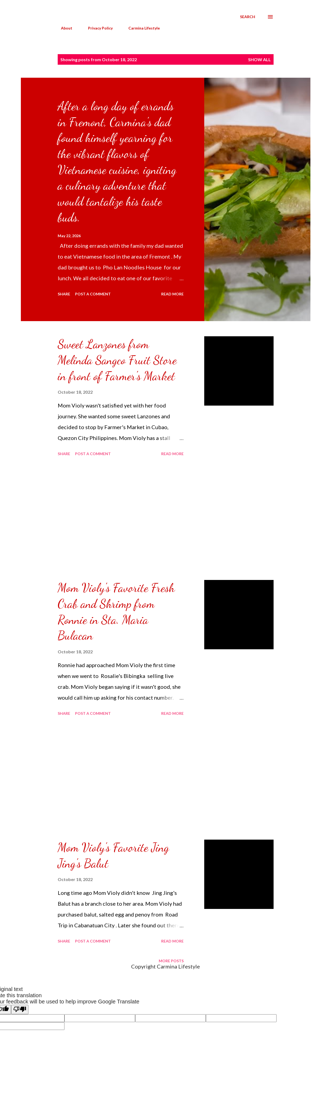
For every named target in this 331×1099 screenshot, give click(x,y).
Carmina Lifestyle (141, 28)
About (63, 28)
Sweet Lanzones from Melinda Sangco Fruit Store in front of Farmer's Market (117, 360)
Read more (172, 294)
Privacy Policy (97, 28)
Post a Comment (93, 294)
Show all (259, 59)
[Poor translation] (19, 1009)
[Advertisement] (121, 519)
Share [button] (64, 294)
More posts (171, 960)
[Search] (247, 17)
